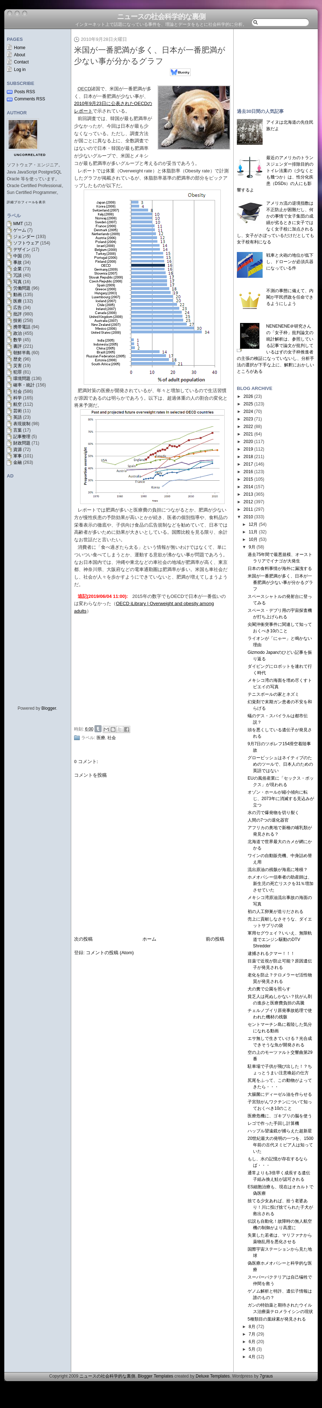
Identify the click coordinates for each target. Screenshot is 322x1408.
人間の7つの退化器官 (268, 820)
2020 (248, 441)
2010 (248, 516)
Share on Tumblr (98, 728)
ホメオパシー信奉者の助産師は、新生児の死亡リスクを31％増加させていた (280, 884)
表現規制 (21, 423)
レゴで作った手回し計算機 (273, 1123)
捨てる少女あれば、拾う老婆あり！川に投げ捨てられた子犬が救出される (280, 1207)
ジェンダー (24, 236)
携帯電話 (21, 326)
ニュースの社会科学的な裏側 (161, 16)
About (19, 54)
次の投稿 (83, 939)
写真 (17, 281)
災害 (17, 365)
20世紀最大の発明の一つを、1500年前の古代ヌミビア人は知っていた (280, 1145)
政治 (17, 333)
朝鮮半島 (21, 352)
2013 (248, 494)
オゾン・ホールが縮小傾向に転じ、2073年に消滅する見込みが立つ (281, 799)
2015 (248, 479)
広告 (17, 307)
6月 (252, 1341)
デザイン (21, 249)
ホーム (149, 939)
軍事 (17, 455)
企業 (17, 268)
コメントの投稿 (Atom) (110, 952)
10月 (253, 539)
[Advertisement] (154, 669)
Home (19, 47)
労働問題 (21, 288)
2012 (248, 501)
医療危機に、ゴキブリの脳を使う (280, 1115)
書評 (17, 346)
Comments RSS (29, 98)
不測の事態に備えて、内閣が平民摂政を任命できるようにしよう (289, 297)
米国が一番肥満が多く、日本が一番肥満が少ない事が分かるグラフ (280, 582)
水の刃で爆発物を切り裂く (273, 812)
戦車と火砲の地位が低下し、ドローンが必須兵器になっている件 (289, 262)
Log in (20, 69)
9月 (252, 547)
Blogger (49, 708)
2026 (248, 396)
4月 (252, 1356)
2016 (248, 471)
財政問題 (21, 443)
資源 (17, 449)
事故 (17, 262)
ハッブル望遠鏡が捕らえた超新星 (280, 1130)
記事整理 (21, 436)
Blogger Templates (155, 1376)
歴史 (17, 359)
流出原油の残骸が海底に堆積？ (278, 869)
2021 (248, 434)
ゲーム (19, 230)
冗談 (17, 275)
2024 (248, 411)
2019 (248, 449)
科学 (17, 397)
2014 (248, 486)
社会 (17, 391)
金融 (17, 462)
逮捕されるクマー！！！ (271, 953)
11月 (253, 531)
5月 (252, 1349)
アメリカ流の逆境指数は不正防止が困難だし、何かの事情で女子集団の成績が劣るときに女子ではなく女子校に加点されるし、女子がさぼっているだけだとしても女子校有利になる (275, 222)
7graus (266, 1376)
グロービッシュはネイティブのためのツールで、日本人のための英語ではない (280, 764)
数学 (17, 339)
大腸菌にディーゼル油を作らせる (280, 1094)
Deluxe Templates (213, 1376)
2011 (248, 509)
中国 (17, 255)
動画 (17, 294)
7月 (252, 1334)
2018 (248, 456)
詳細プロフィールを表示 (26, 202)
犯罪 (17, 372)
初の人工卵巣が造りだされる (275, 911)
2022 (248, 426)
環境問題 (21, 378)
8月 (252, 1326)
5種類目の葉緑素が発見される (277, 1319)
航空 (17, 404)
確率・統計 (24, 384)
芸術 (17, 410)
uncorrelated (30, 155)
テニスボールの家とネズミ (273, 694)
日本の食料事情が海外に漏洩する (280, 568)
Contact (21, 62)
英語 (17, 417)
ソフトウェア (26, 243)
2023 (248, 419)
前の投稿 (215, 939)
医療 (17, 301)
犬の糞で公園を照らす (269, 988)
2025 (248, 403)
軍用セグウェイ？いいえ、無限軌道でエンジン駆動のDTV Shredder (280, 939)
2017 (248, 464)
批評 (17, 314)
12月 (253, 524)
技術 (17, 320)
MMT (18, 223)
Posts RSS (24, 91)
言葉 (17, 430)
